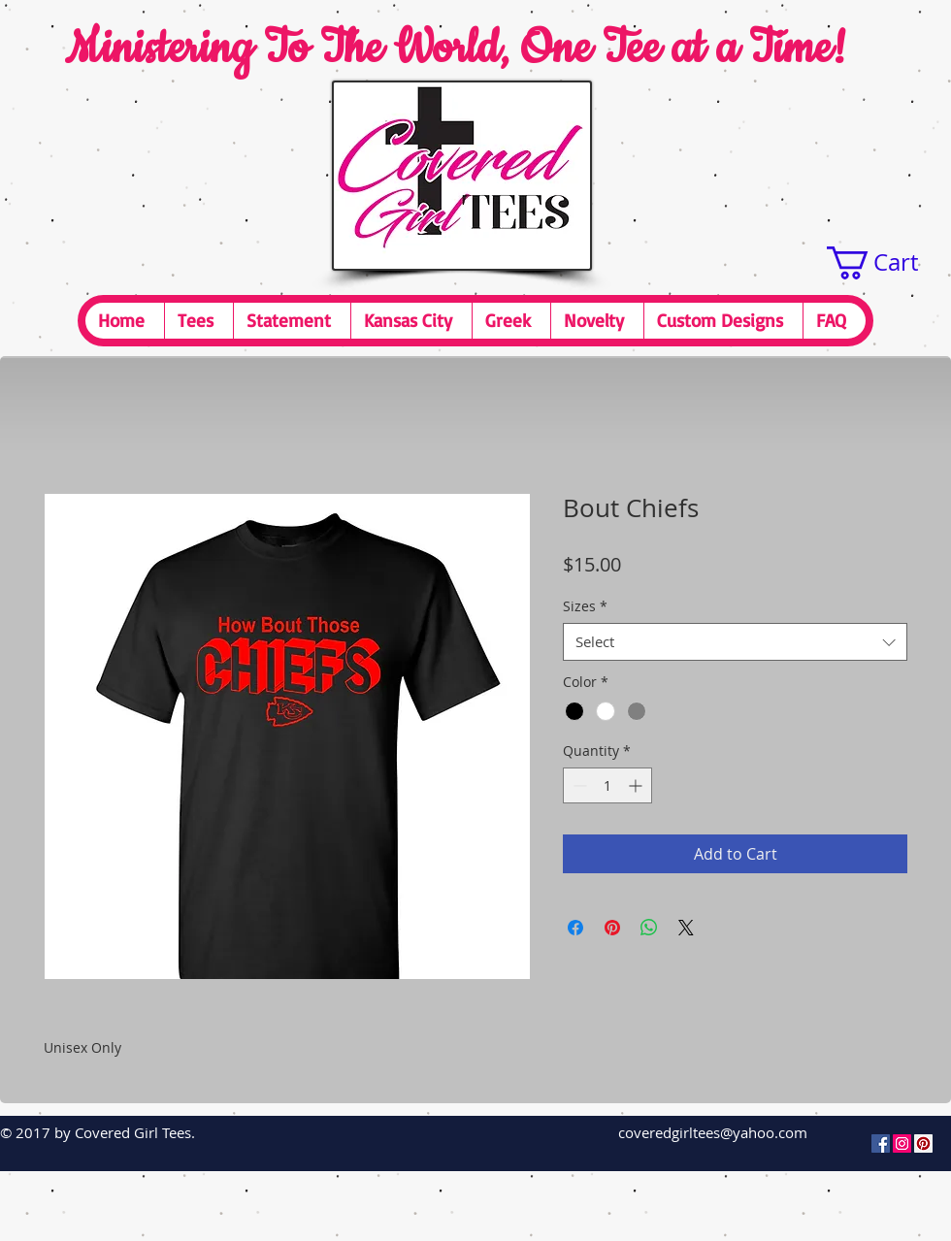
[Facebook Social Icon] (880, 1143)
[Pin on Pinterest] (612, 927)
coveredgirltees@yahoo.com (712, 1132)
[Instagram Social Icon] (902, 1143)
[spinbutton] (607, 785)
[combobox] (735, 642)
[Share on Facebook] (575, 927)
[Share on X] (686, 927)
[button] (889, 262)
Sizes (585, 606)
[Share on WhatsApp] (649, 927)
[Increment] (637, 785)
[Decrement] (578, 785)
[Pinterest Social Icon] (923, 1143)
